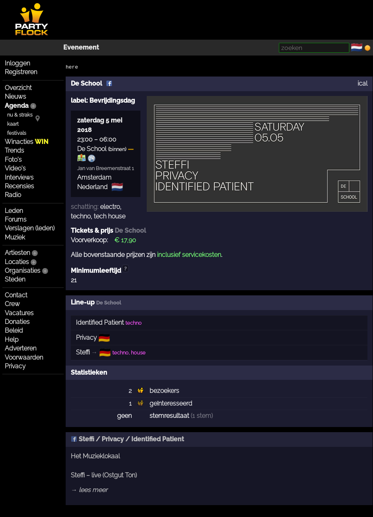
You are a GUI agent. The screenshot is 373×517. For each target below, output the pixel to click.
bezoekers (164, 390)
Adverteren (20, 348)
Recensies (19, 186)
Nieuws (15, 96)
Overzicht (18, 88)
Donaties (17, 322)
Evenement (81, 47)
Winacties (26, 142)
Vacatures (19, 313)
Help (12, 339)
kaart (13, 124)
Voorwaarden (24, 357)
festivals (16, 133)
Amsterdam (94, 177)
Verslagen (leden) (30, 228)
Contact (16, 295)
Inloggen (17, 63)
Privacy (15, 366)
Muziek (15, 237)
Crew (12, 304)
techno (81, 216)
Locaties (17, 262)
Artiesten (17, 253)
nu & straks (19, 115)
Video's (15, 168)
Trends (14, 150)
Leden (14, 210)
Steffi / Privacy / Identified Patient (127, 439)
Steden (15, 279)
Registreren (21, 72)
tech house (109, 216)
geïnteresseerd (171, 403)
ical (362, 83)
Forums (16, 219)
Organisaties (22, 270)
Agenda (16, 105)
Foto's (13, 159)
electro (110, 207)
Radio (13, 195)
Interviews (19, 177)
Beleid (14, 330)
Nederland (92, 187)
